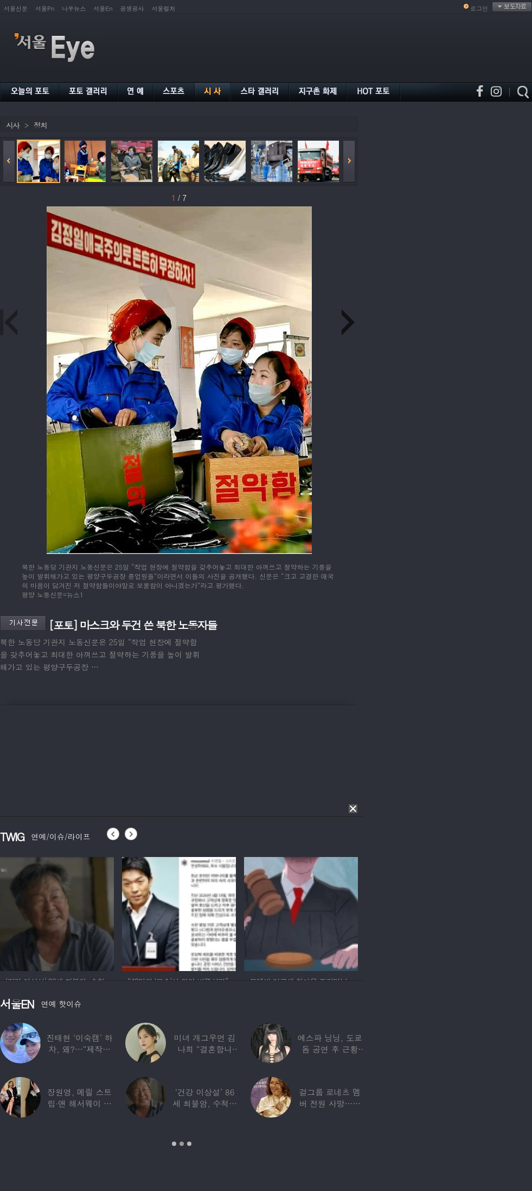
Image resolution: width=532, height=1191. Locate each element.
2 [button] (182, 1144)
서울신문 (16, 8)
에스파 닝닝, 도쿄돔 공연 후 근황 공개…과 (330, 1049)
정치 (40, 125)
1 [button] (174, 1144)
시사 (12, 125)
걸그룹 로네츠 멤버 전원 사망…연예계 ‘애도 (330, 1103)
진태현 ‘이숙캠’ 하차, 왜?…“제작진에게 (80, 1049)
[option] (57, 912)
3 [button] (189, 1144)
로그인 (479, 8)
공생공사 (132, 8)
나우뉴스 (74, 8)
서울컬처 (164, 8)
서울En (102, 8)
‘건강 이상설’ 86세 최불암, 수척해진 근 (204, 1103)
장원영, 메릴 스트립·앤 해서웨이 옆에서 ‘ (79, 1103)
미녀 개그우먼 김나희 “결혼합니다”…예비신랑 (205, 1049)
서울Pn (44, 8)
